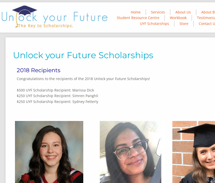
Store (183, 23)
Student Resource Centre (138, 17)
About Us (183, 12)
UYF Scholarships (154, 23)
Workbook (178, 17)
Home (136, 12)
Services (158, 12)
